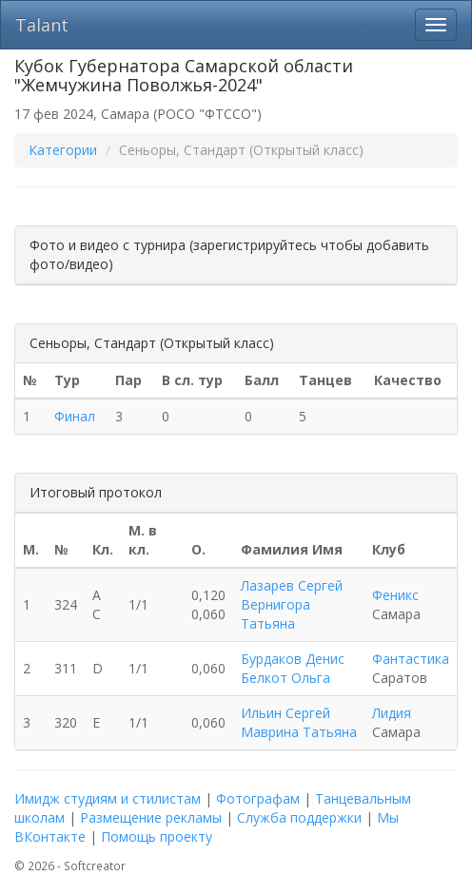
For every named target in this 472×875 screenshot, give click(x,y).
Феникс (395, 595)
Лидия (391, 713)
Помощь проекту (156, 836)
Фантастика (410, 659)
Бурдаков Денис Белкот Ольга (292, 668)
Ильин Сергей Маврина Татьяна (299, 722)
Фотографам (258, 798)
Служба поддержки (299, 817)
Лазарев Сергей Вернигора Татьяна (292, 604)
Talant (42, 24)
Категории (63, 150)
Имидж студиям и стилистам (107, 798)
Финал (74, 416)
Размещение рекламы (151, 817)
